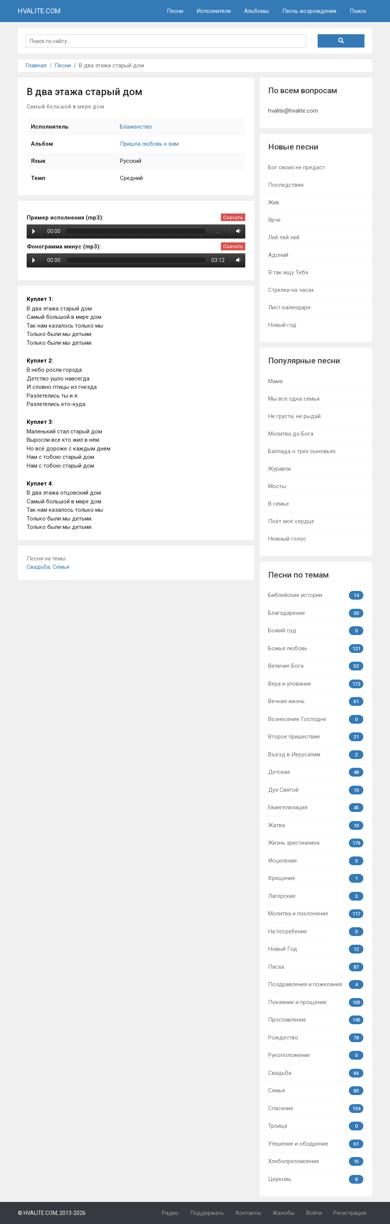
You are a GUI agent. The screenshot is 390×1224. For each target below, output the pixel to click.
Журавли (279, 468)
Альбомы (256, 11)
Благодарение (315, 613)
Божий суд (315, 630)
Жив (273, 202)
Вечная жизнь (315, 701)
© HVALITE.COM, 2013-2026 (52, 1213)
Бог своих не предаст (296, 167)
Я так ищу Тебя (288, 272)
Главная (36, 65)
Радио (170, 1213)
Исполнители (214, 11)
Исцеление (315, 860)
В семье (278, 503)
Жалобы (284, 1213)
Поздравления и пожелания (315, 984)
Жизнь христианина (315, 843)
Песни (175, 11)
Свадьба (38, 566)
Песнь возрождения (309, 11)
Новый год (282, 325)
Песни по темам (298, 574)
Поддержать (207, 1213)
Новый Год (315, 949)
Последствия (286, 184)
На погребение (315, 931)
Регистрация (349, 1213)
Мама (275, 381)
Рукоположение (315, 1055)
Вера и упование (315, 684)
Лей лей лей (283, 237)
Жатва (315, 825)
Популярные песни (304, 360)
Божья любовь (315, 648)
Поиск (358, 11)
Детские (315, 772)
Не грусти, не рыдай (294, 416)
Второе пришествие (315, 736)
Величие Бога (315, 666)
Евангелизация (315, 807)
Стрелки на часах (291, 290)
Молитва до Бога (290, 433)
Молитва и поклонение (315, 913)
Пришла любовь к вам (149, 143)
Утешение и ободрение (315, 1144)
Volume (237, 231)
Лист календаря (289, 307)
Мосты (277, 486)
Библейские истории (315, 595)
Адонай (278, 254)
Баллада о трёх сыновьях (302, 451)
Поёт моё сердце (291, 521)
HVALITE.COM (39, 11)
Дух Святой (315, 790)
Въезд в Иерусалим (315, 754)
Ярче (274, 219)
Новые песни (293, 146)
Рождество (315, 1037)
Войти (314, 1213)
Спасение (315, 1108)
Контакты (248, 1213)
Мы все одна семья (294, 398)
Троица (315, 1126)
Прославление (315, 1019)
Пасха (315, 967)
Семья (61, 566)
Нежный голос (287, 538)
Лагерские (315, 896)
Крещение (315, 878)
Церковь (315, 1179)
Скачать (233, 217)
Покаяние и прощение (315, 1002)
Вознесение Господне (315, 719)
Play (33, 231)
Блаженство (136, 126)
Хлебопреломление (315, 1161)
